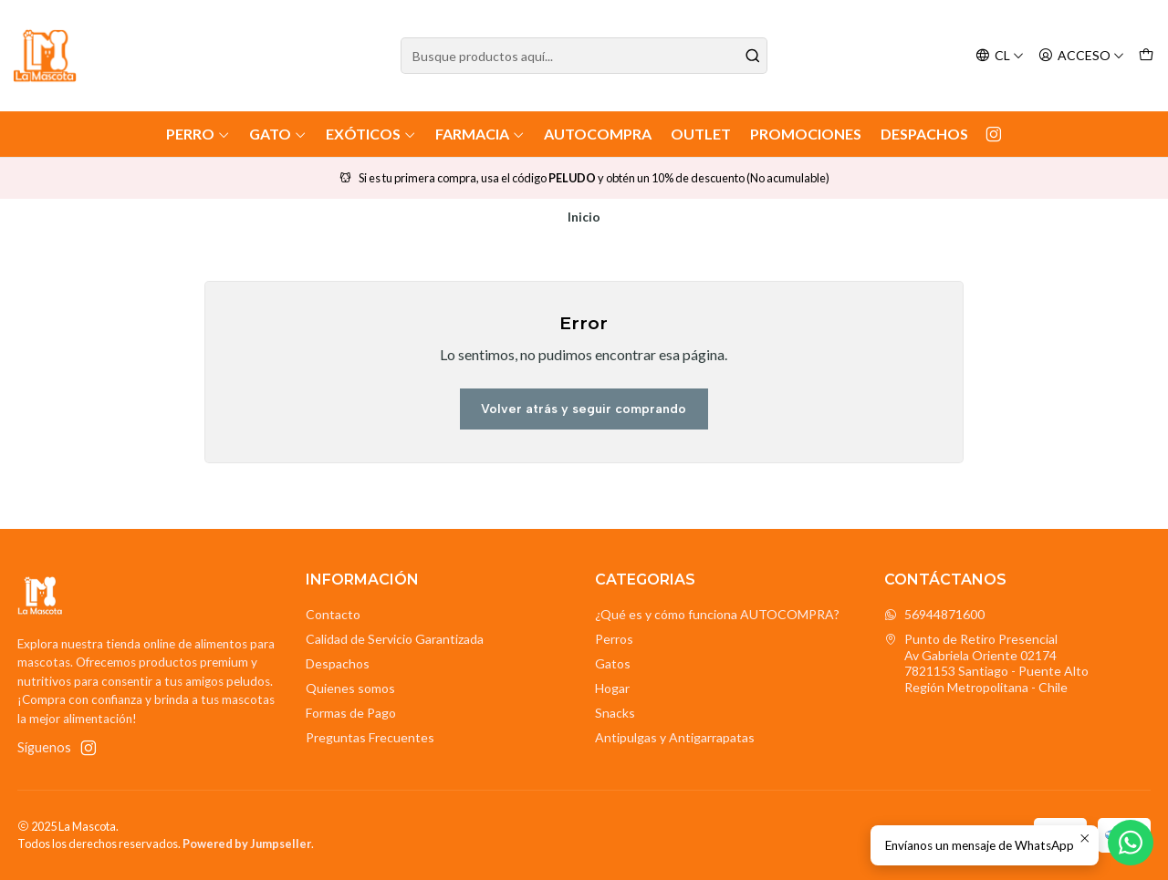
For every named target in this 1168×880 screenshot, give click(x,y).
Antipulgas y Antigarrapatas (675, 737)
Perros (614, 639)
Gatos (613, 663)
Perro (198, 133)
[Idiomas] (999, 56)
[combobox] (584, 55)
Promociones (805, 133)
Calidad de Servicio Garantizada (395, 639)
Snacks (615, 712)
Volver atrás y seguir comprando (583, 409)
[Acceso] (1081, 56)
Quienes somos (350, 688)
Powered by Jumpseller (246, 843)
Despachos (924, 133)
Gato (278, 133)
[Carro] (1146, 56)
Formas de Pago (351, 712)
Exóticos (371, 133)
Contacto (333, 614)
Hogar (612, 688)
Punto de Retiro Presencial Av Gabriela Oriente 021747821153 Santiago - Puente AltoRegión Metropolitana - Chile (986, 663)
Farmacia (480, 133)
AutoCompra (598, 133)
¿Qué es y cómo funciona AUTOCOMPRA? (717, 614)
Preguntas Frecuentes (370, 737)
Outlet (701, 133)
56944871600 (934, 614)
